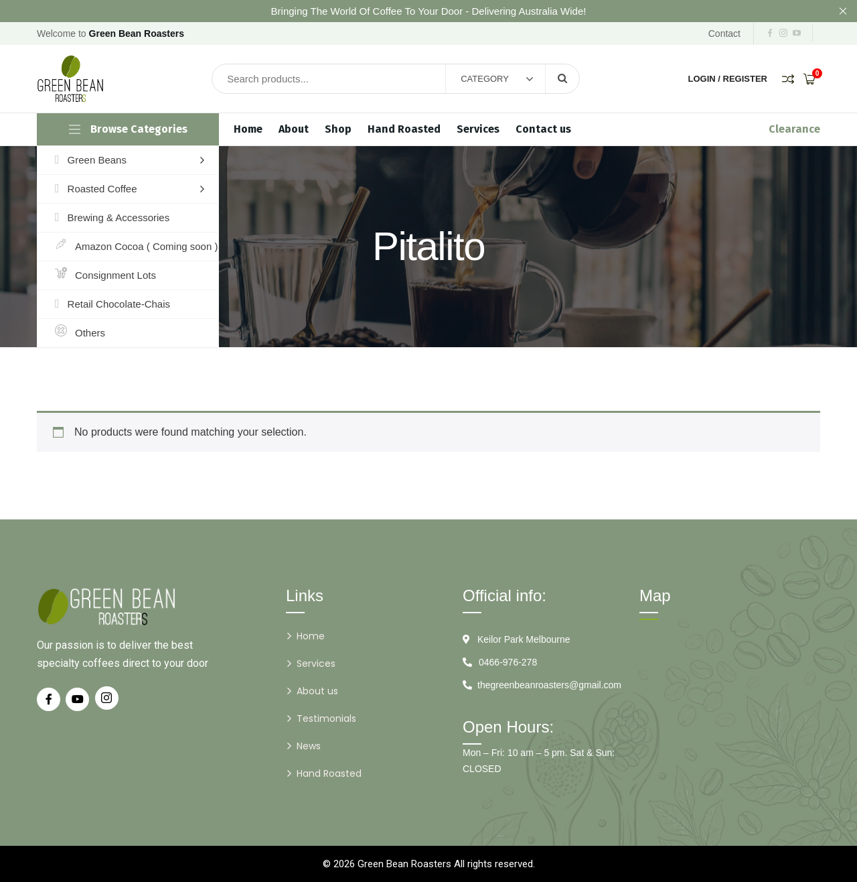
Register (745, 79)
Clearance (794, 129)
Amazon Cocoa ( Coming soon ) (136, 247)
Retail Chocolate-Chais (112, 304)
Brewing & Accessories (112, 218)
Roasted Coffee (96, 189)
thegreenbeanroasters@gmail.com (549, 685)
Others (80, 333)
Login (702, 79)
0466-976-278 (508, 662)
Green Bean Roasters (404, 864)
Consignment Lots (105, 275)
